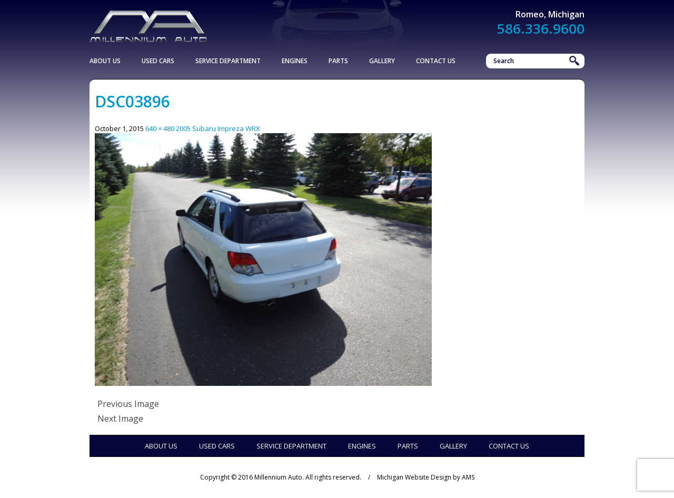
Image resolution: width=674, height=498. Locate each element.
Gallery (382, 60)
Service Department (228, 60)
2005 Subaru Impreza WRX (218, 128)
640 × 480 (159, 128)
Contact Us (435, 60)
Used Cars (158, 60)
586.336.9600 (540, 28)
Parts (338, 60)
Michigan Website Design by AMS (425, 477)
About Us (105, 60)
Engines (295, 60)
